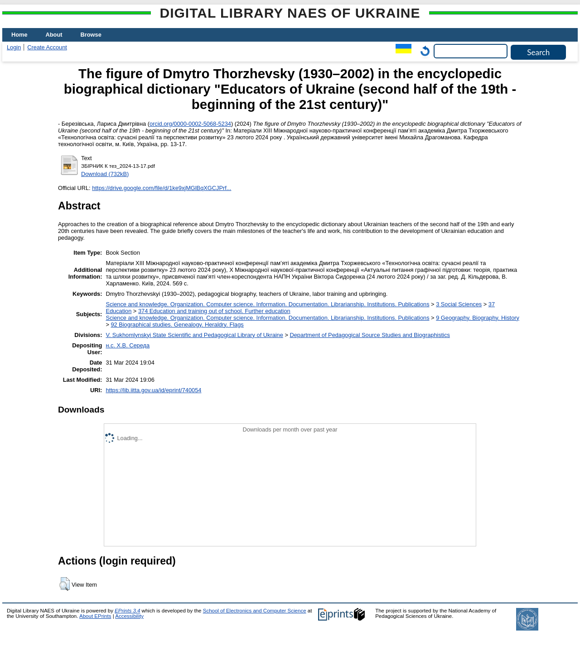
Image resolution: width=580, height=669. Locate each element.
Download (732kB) (105, 174)
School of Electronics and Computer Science (254, 610)
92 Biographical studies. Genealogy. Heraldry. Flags (177, 324)
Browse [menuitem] (91, 34)
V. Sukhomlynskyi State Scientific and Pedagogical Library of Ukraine (194, 335)
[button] (64, 584)
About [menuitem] (54, 34)
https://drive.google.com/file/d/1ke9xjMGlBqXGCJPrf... (161, 188)
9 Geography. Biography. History (477, 317)
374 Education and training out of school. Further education (214, 311)
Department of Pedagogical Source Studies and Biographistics (370, 335)
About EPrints (95, 616)
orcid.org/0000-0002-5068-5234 (190, 123)
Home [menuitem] (19, 34)
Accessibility (129, 616)
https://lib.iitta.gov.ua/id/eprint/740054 (153, 390)
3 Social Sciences (459, 304)
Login (14, 47)
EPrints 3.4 (127, 610)
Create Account (47, 47)
